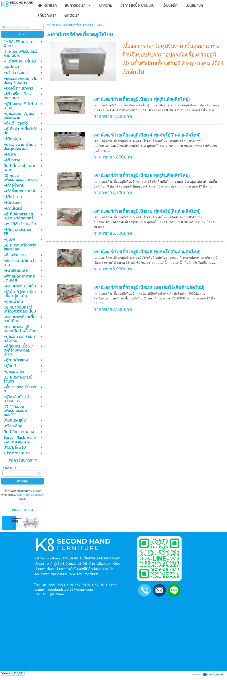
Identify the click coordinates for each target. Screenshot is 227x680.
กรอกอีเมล (9, 468)
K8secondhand (22, 510)
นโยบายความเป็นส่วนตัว (30, 495)
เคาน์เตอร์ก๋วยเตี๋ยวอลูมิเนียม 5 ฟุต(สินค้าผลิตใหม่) (142, 175)
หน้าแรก (53, 25)
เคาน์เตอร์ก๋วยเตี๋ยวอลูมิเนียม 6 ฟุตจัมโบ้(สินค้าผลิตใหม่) (147, 251)
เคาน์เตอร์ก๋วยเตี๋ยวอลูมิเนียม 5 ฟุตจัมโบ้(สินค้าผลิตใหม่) (147, 211)
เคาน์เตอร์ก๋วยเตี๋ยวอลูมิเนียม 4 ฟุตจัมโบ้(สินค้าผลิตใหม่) (147, 135)
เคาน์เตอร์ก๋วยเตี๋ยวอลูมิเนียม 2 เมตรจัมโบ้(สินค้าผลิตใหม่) (149, 287)
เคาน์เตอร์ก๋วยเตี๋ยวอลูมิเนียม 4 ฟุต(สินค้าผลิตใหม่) (142, 99)
